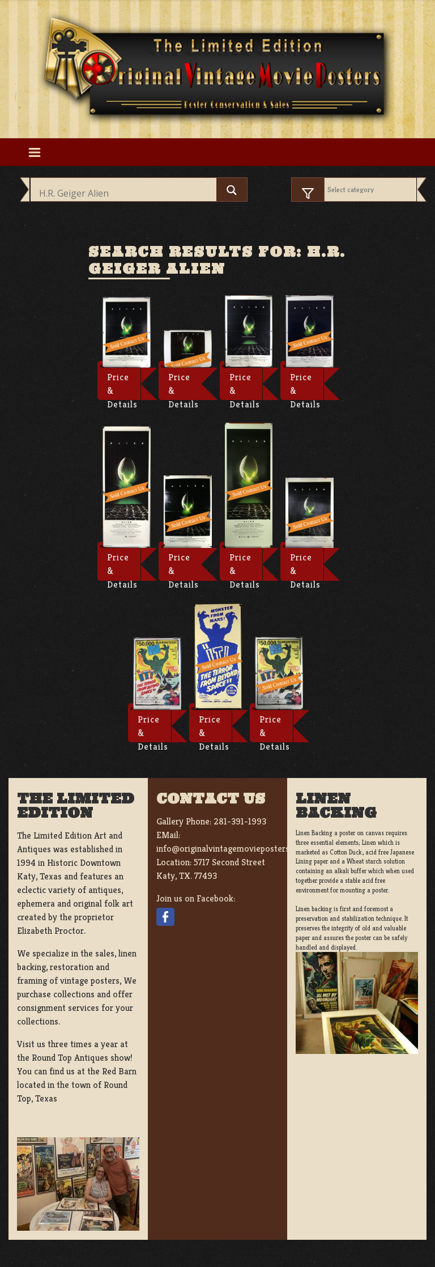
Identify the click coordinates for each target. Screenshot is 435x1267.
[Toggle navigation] (34, 151)
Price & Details (122, 386)
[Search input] (126, 193)
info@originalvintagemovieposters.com (232, 848)
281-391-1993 (240, 821)
